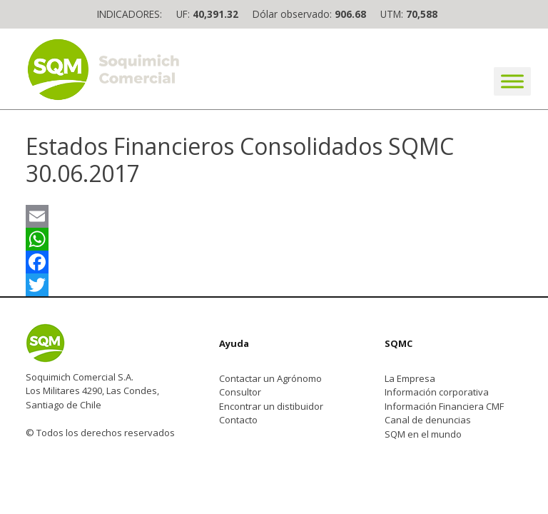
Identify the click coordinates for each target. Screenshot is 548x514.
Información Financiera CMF (444, 406)
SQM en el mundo (423, 434)
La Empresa (410, 378)
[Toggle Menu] (512, 81)
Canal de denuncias (428, 419)
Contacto (238, 419)
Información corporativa (437, 392)
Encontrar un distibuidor (271, 406)
